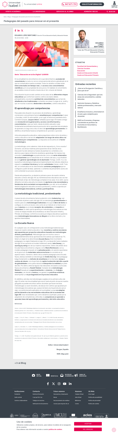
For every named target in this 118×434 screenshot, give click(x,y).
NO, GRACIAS (88, 429)
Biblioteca (78, 400)
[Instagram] (59, 384)
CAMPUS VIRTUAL (114, 5)
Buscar (112, 12)
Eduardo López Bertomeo (26, 35)
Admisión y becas (91, 11)
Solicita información (92, 4)
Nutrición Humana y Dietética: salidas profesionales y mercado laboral (89, 105)
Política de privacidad (94, 400)
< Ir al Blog (20, 363)
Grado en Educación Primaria (87, 75)
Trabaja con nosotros (38, 400)
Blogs (9, 16)
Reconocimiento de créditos (61, 400)
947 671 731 (69, 4)
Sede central (18, 397)
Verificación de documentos (40, 403)
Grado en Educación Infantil (87, 73)
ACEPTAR (88, 424)
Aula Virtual (78, 397)
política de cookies (55, 429)
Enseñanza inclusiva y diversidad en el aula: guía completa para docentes (91, 114)
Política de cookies (93, 403)
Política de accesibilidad (95, 397)
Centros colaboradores (21, 400)
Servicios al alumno (64, 11)
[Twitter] (22, 30)
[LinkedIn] (19, 30)
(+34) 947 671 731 (37, 397)
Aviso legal (91, 394)
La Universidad (39, 11)
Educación (81, 71)
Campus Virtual (79, 394)
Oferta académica (13, 11)
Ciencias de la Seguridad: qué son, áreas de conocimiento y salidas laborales (90, 97)
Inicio (5, 16)
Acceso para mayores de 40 (61, 403)
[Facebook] (16, 30)
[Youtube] (64, 384)
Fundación (17, 394)
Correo (77, 403)
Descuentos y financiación (61, 394)
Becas (55, 397)
